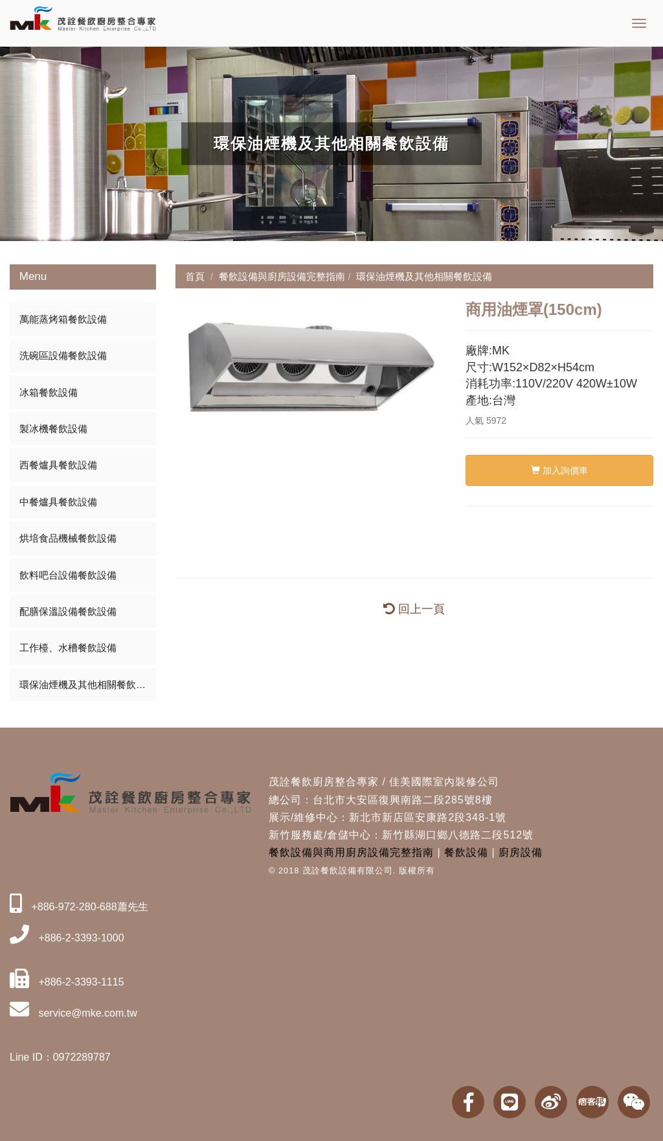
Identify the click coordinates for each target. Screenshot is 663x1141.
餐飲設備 (466, 852)
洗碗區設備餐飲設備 (63, 355)
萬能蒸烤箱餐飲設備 (63, 319)
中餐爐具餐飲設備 (58, 501)
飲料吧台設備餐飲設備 (68, 575)
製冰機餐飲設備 (53, 428)
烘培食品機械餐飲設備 (68, 538)
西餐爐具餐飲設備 (58, 464)
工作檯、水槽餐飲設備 (68, 647)
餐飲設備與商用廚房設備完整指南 (351, 852)
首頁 (195, 276)
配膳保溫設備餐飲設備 (68, 611)
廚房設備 (521, 852)
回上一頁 (414, 609)
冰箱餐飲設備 (48, 392)
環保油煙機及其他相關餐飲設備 (87, 684)
